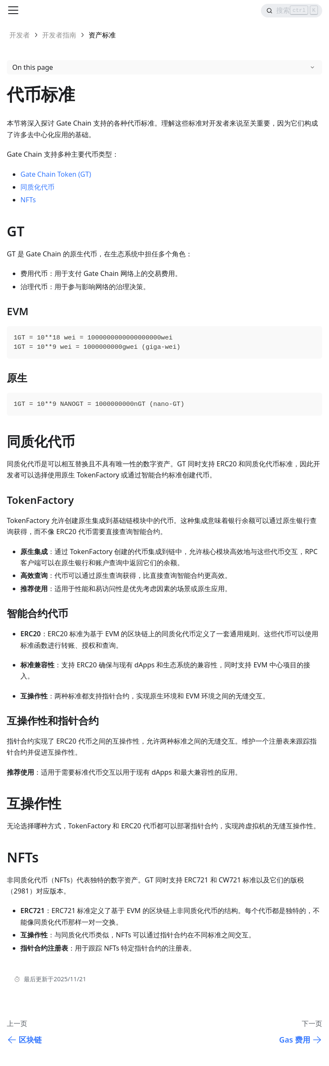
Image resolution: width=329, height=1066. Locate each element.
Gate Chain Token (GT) (55, 174)
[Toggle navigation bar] (13, 10)
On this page (32, 67)
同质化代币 (37, 187)
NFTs (28, 199)
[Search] (291, 10)
